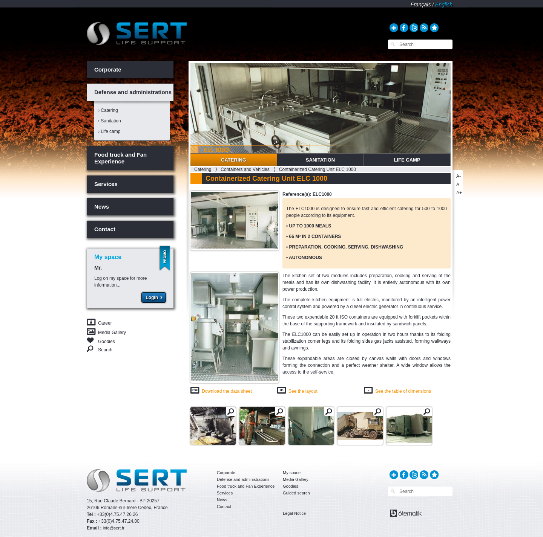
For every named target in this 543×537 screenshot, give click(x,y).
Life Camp (407, 160)
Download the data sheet (227, 391)
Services (106, 184)
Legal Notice (294, 513)
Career (105, 323)
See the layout (303, 391)
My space (292, 472)
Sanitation (320, 160)
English (443, 5)
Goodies (106, 341)
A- (458, 176)
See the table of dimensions (403, 391)
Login (152, 297)
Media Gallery (112, 332)
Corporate (107, 69)
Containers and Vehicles (245, 169)
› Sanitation (109, 121)
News (101, 206)
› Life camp (109, 131)
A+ (459, 192)
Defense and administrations (133, 92)
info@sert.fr (113, 528)
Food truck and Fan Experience (120, 158)
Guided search (296, 493)
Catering (233, 160)
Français (421, 5)
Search (105, 349)
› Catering (108, 110)
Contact (104, 229)
